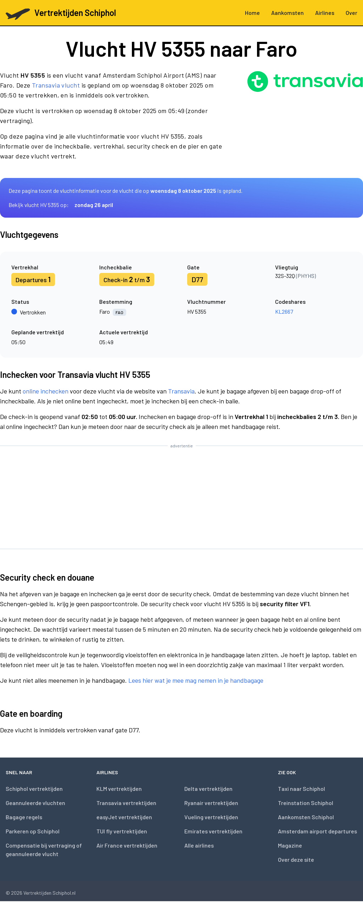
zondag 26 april (93, 204)
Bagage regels (24, 817)
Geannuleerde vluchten (35, 802)
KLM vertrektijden (119, 788)
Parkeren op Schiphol (33, 831)
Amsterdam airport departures (317, 831)
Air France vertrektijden (126, 845)
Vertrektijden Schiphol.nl (49, 893)
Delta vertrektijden (208, 788)
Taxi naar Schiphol (301, 788)
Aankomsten (287, 12)
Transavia (181, 391)
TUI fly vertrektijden (121, 831)
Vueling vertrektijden (211, 817)
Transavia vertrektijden (126, 802)
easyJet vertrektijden (124, 817)
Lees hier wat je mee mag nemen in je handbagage (195, 680)
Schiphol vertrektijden (34, 788)
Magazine (290, 845)
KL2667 (284, 311)
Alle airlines (199, 845)
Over (351, 12)
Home (252, 12)
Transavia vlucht (56, 85)
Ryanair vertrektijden (211, 802)
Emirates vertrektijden (213, 831)
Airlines (324, 12)
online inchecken (45, 391)
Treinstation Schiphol (305, 802)
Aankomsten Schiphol (306, 817)
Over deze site (296, 859)
